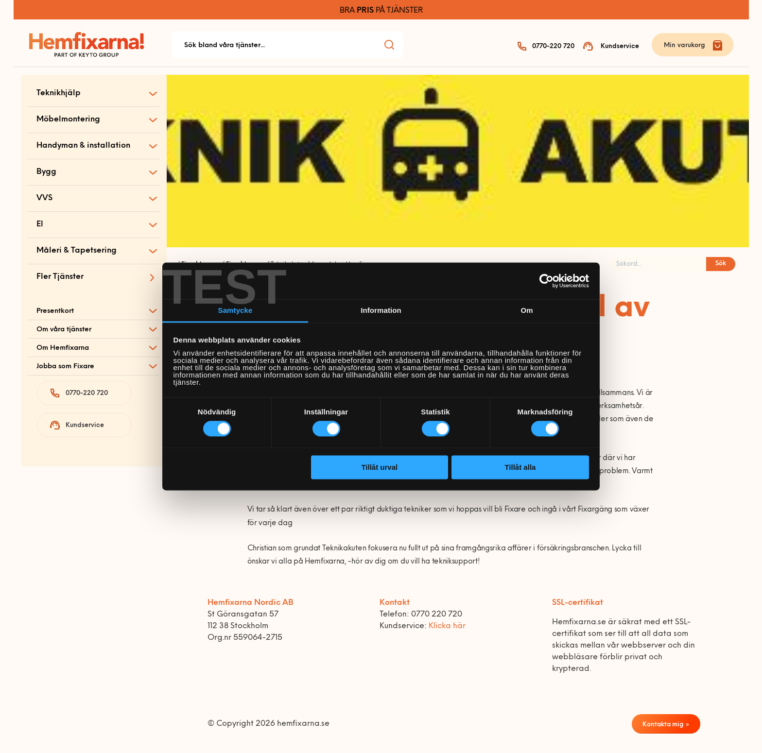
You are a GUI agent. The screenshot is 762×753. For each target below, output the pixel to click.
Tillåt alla (520, 467)
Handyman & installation (83, 146)
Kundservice (620, 46)
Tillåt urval (379, 467)
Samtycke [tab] (235, 310)
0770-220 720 (553, 46)
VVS (44, 198)
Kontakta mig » (666, 724)
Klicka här (447, 626)
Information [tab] (381, 310)
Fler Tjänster (60, 277)
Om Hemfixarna (62, 348)
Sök (720, 263)
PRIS (365, 11)
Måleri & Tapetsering (76, 251)
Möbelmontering (68, 119)
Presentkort (55, 311)
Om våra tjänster (63, 329)
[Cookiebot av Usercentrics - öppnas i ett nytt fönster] (546, 281)
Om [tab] (526, 310)
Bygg (46, 172)
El (39, 224)
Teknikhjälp (58, 93)
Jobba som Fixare (65, 366)
